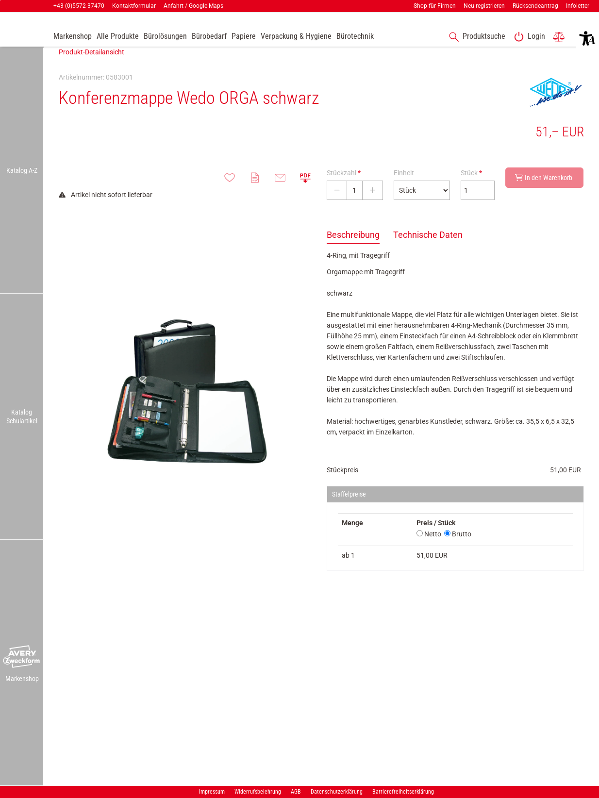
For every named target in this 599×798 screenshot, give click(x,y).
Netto (428, 548)
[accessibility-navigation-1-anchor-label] (475, 37)
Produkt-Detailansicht (91, 66)
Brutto (457, 548)
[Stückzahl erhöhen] (372, 205)
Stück (471, 187)
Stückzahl (344, 187)
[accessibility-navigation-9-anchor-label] (72, 37)
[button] (22, 657)
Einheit (404, 187)
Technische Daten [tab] (428, 249)
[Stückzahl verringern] (337, 205)
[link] (528, 37)
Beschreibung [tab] (353, 249)
